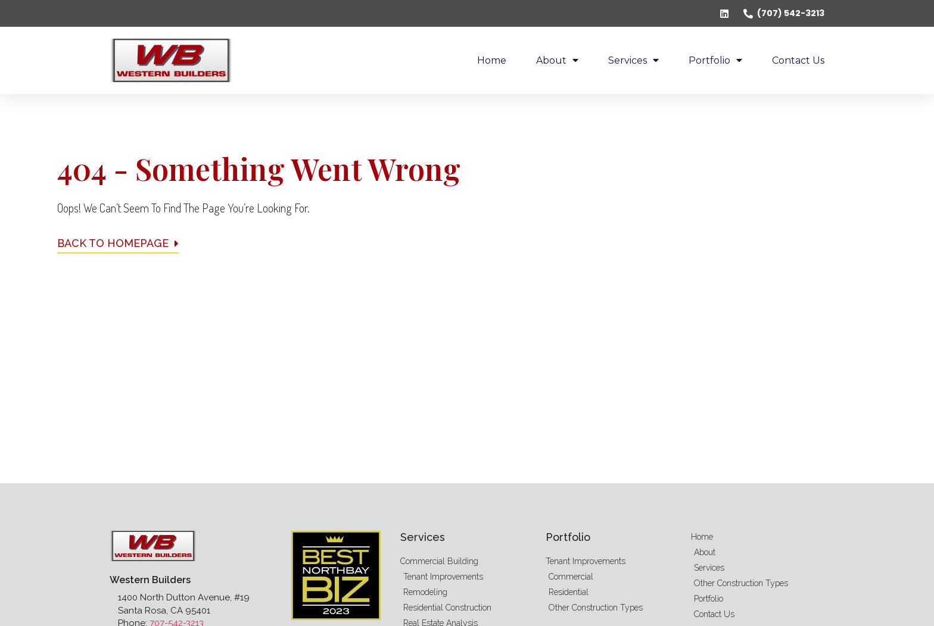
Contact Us (798, 60)
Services (633, 60)
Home (491, 60)
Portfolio (715, 60)
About (557, 60)
